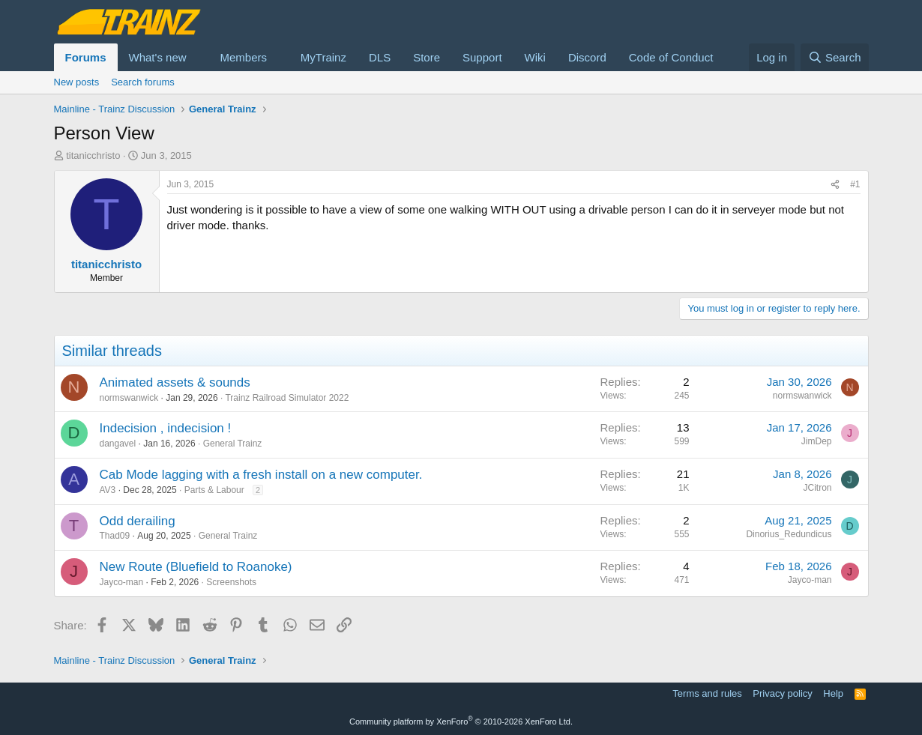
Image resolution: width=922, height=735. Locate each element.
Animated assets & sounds (175, 382)
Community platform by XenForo (461, 721)
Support (482, 57)
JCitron (817, 488)
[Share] (835, 184)
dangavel (118, 443)
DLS (380, 57)
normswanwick (129, 398)
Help (833, 693)
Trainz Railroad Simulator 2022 (287, 398)
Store (426, 57)
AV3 (108, 490)
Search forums (143, 82)
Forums (85, 57)
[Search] (835, 57)
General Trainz (232, 443)
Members (243, 57)
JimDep (816, 441)
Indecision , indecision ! (166, 428)
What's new (158, 57)
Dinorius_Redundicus (788, 534)
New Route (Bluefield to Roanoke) (196, 567)
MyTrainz (323, 57)
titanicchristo (93, 155)
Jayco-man (122, 582)
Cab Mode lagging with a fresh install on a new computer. (261, 475)
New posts (77, 82)
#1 (855, 184)
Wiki (535, 57)
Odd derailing (137, 521)
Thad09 (115, 535)
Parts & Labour (214, 490)
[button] (197, 57)
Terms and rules (706, 693)
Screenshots (231, 582)
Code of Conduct (671, 57)
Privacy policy (782, 693)
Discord (587, 57)
